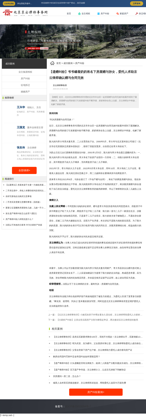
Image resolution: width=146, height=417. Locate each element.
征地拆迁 (25, 85)
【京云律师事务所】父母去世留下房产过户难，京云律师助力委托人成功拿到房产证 (92, 350)
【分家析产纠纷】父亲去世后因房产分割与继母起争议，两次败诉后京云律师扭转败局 (97, 320)
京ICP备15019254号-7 (78, 406)
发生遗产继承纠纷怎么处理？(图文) (21, 213)
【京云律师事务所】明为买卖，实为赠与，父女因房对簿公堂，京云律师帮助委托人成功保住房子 (99, 343)
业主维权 (84, 13)
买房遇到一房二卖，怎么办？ (67, 376)
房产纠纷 (103, 13)
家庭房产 (122, 13)
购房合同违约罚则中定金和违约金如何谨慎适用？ (76, 356)
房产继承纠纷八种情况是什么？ (20, 219)
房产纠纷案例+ (95, 392)
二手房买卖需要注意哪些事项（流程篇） (23, 202)
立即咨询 (136, 3)
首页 (69, 13)
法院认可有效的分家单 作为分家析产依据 (24, 225)
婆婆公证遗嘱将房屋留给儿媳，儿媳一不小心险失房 (28, 208)
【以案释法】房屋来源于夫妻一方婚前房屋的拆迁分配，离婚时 (33, 185)
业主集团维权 (25, 72)
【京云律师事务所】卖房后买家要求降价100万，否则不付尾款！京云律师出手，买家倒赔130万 (98, 337)
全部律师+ (24, 170)
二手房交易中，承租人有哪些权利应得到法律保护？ (28, 190)
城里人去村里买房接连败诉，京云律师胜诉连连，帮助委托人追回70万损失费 (89, 383)
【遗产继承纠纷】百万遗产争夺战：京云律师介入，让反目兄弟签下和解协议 (89, 369)
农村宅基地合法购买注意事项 (19, 196)
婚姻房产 (25, 91)
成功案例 (68, 63)
